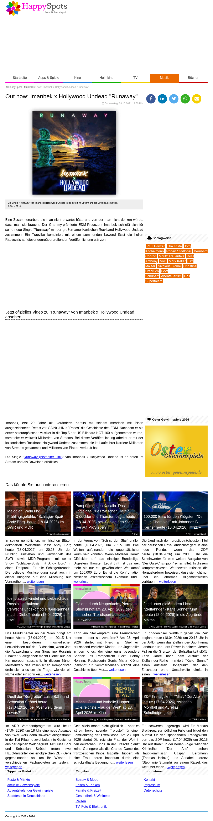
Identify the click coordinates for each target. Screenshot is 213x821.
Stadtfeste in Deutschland (26, 796)
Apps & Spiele (48, 77)
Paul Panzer (155, 246)
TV (135, 77)
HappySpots (13, 87)
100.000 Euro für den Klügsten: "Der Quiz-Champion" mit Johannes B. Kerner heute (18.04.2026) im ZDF (174, 521)
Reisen (81, 801)
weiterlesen (35, 581)
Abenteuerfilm (171, 276)
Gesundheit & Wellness (93, 796)
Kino (77, 77)
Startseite (20, 77)
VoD (163, 261)
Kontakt (149, 779)
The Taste (174, 246)
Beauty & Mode (87, 779)
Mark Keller (177, 261)
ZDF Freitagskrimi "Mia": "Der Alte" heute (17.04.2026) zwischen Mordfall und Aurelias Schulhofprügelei (172, 705)
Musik (164, 77)
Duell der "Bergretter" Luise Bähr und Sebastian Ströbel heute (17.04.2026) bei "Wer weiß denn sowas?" (38, 705)
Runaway (31, 457)
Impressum (152, 785)
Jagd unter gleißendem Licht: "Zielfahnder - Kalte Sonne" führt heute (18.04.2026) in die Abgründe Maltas (173, 612)
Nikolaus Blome (169, 266)
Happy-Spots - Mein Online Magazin (36, 8)
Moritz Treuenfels (171, 256)
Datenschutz (153, 790)
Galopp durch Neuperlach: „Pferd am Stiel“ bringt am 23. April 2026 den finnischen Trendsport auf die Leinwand (106, 612)
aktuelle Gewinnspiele (23, 785)
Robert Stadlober (178, 251)
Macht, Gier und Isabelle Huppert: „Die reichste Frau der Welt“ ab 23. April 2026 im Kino (104, 707)
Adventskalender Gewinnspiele (30, 790)
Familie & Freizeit (88, 790)
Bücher (193, 77)
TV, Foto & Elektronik (91, 806)
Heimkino (107, 77)
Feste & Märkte (18, 779)
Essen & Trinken (88, 785)
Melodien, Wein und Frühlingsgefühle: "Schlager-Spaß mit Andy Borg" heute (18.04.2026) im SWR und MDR (38, 519)
